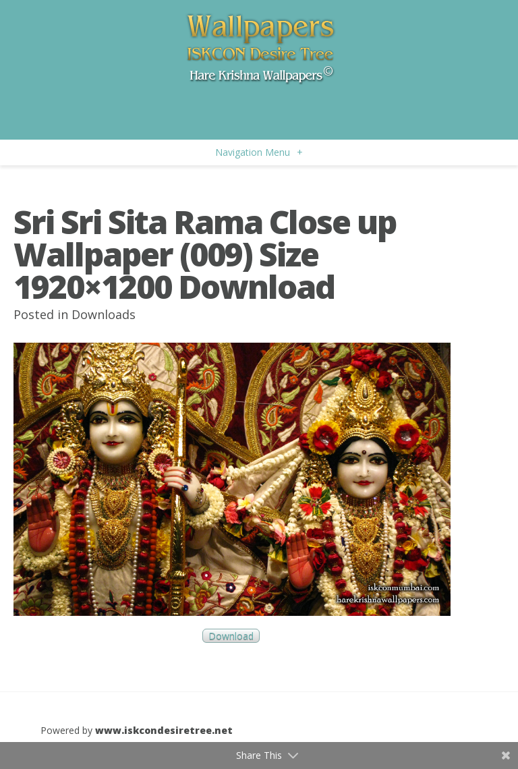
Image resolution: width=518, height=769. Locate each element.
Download (231, 635)
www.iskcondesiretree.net (164, 730)
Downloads (103, 314)
